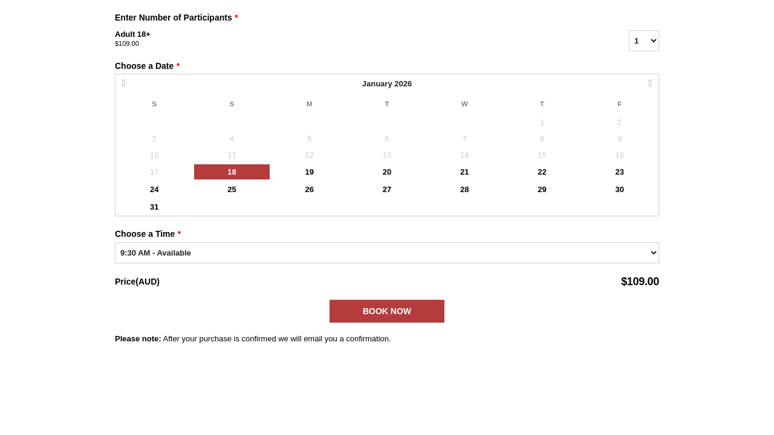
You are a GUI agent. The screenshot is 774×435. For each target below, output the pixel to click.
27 (387, 189)
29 (542, 189)
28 (464, 189)
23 (620, 171)
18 (231, 171)
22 (542, 171)
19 (309, 171)
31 (154, 206)
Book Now (387, 311)
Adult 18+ (357, 39)
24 (154, 189)
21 (464, 171)
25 (231, 189)
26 (309, 189)
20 (387, 171)
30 (620, 189)
